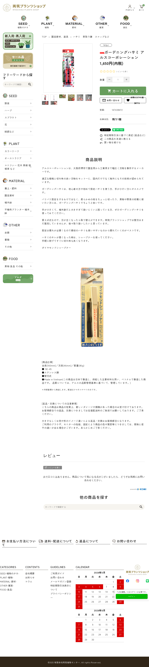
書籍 (7, 239)
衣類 (7, 232)
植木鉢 (8, 202)
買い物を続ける (110, 142)
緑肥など (9, 131)
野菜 (7, 103)
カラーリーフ (12, 151)
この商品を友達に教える (115, 138)
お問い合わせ (111, 100)
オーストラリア (13, 158)
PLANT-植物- (7, 577)
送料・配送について (55, 541)
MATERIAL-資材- (8, 581)
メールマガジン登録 (60, 581)
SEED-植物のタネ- (9, 573)
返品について (87, 541)
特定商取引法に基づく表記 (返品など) (122, 135)
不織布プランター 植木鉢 (17, 211)
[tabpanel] (68, 68)
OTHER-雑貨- (7, 585)
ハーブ (8, 110)
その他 (8, 246)
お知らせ (30, 577)
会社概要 (30, 573)
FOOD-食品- (6, 589)
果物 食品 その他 (14, 266)
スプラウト (11, 117)
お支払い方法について (19, 543)
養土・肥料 (11, 188)
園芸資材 (9, 195)
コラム (28, 581)
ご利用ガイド (57, 573)
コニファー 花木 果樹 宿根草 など (18, 167)
